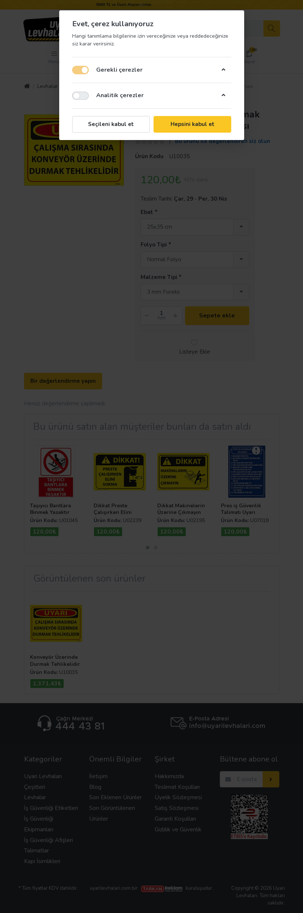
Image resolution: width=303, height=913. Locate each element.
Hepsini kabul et (192, 124)
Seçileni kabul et (111, 124)
